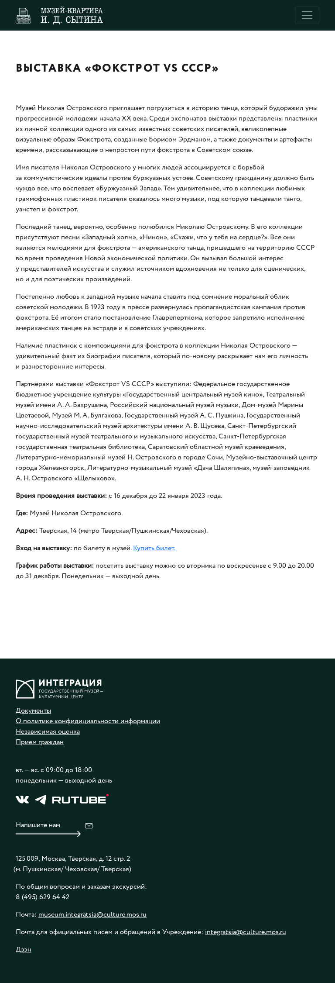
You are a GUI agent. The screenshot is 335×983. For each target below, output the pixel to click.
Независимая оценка (48, 732)
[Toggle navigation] (307, 15)
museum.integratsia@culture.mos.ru (92, 915)
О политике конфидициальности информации (88, 721)
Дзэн (23, 950)
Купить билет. (154, 548)
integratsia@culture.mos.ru (245, 932)
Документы (33, 711)
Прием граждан (40, 742)
